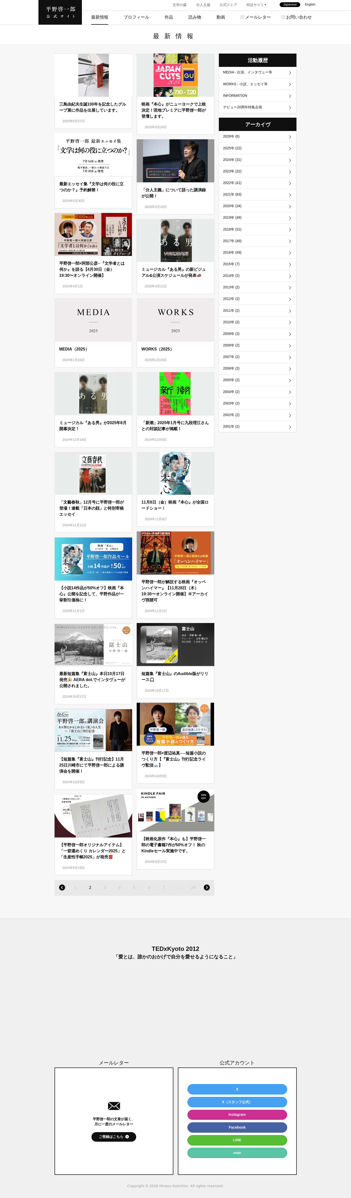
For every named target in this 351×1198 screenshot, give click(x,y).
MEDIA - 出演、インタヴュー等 (248, 73)
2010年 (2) (231, 331)
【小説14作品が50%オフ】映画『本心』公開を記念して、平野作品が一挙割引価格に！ (91, 594)
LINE (237, 1140)
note (237, 1153)
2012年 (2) (231, 307)
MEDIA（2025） (74, 349)
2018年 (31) (232, 235)
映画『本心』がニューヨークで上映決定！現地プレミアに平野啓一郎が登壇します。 (173, 110)
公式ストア (228, 5)
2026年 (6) (231, 139)
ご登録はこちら (111, 1137)
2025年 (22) (232, 150)
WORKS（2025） (157, 349)
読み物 (194, 17)
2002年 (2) (231, 427)
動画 (221, 17)
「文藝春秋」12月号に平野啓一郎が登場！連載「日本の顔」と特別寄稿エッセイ (91, 508)
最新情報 (99, 17)
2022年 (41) (232, 187)
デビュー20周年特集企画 (242, 109)
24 (193, 888)
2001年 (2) (231, 439)
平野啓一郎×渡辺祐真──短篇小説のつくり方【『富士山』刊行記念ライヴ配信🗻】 (173, 759)
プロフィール (136, 17)
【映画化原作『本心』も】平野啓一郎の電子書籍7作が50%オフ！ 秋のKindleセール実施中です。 (173, 845)
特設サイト (255, 5)
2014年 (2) (231, 283)
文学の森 (180, 5)
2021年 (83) (232, 198)
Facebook (237, 1127)
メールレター (258, 17)
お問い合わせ (299, 17)
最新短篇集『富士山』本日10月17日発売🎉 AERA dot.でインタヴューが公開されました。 (92, 680)
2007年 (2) (231, 367)
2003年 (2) (231, 415)
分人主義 (203, 5)
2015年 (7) (231, 271)
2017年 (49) (232, 247)
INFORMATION (235, 97)
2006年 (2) (231, 379)
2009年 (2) (231, 343)
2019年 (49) (232, 222)
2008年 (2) (231, 355)
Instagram (237, 1115)
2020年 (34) (232, 210)
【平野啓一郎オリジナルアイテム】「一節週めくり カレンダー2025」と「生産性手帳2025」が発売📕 (92, 851)
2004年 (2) (231, 403)
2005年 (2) (231, 391)
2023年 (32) (232, 174)
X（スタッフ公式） (237, 1102)
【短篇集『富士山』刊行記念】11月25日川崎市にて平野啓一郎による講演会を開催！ (91, 765)
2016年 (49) (232, 258)
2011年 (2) (231, 319)
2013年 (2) (231, 295)
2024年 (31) (232, 162)
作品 (169, 17)
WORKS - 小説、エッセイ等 (245, 85)
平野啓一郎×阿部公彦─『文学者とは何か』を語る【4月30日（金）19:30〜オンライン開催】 (92, 269)
